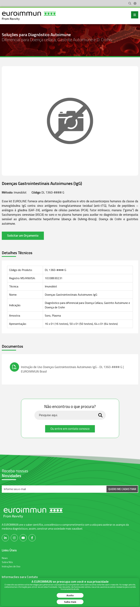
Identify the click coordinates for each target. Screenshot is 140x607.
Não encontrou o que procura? (70, 406)
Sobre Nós (7, 562)
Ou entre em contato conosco (70, 428)
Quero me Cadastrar (122, 489)
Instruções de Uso (11, 566)
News (5, 557)
